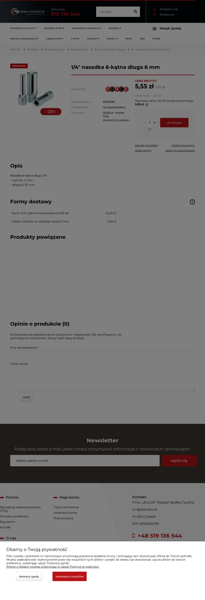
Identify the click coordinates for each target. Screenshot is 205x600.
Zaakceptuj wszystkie (70, 576)
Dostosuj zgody (29, 576)
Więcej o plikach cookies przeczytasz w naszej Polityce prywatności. (52, 567)
